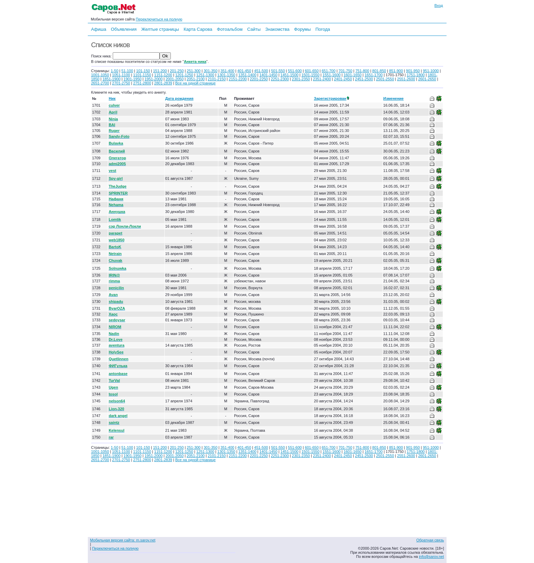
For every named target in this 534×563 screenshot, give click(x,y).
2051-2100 (196, 79)
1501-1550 (310, 75)
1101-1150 (142, 75)
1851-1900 (111, 79)
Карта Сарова (198, 29)
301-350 (210, 71)
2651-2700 (100, 83)
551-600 (295, 71)
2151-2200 (238, 79)
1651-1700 (374, 75)
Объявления (124, 29)
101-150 (143, 71)
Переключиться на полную (159, 19)
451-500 (261, 71)
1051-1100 (121, 75)
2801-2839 (163, 83)
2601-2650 (427, 79)
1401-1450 (268, 75)
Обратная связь (430, 540)
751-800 (362, 71)
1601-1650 (353, 75)
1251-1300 (205, 75)
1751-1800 (416, 75)
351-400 (227, 71)
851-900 (396, 71)
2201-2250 (259, 79)
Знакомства (277, 29)
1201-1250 (184, 75)
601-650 (311, 71)
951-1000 (431, 71)
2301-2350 (301, 79)
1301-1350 (226, 75)
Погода (322, 29)
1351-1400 (247, 75)
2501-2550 (385, 79)
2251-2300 (280, 79)
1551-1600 (332, 75)
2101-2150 (217, 79)
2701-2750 (121, 83)
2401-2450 (343, 79)
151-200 (160, 71)
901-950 (413, 71)
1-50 (114, 71)
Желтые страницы (160, 29)
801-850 (379, 71)
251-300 (194, 71)
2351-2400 (322, 79)
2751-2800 (142, 83)
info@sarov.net (431, 556)
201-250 (176, 71)
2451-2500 (364, 79)
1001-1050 (100, 75)
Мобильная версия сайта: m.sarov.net (122, 540)
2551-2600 (406, 79)
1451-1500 (289, 75)
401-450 (244, 71)
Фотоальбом (230, 29)
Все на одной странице (195, 83)
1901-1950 (133, 79)
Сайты (253, 29)
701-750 (345, 71)
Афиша (98, 29)
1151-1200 (163, 75)
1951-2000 (154, 79)
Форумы (302, 29)
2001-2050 (175, 79)
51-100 (127, 71)
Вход (439, 5)
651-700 (328, 71)
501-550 (278, 71)
